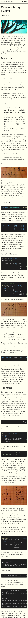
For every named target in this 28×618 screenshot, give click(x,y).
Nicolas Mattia (7, 2)
